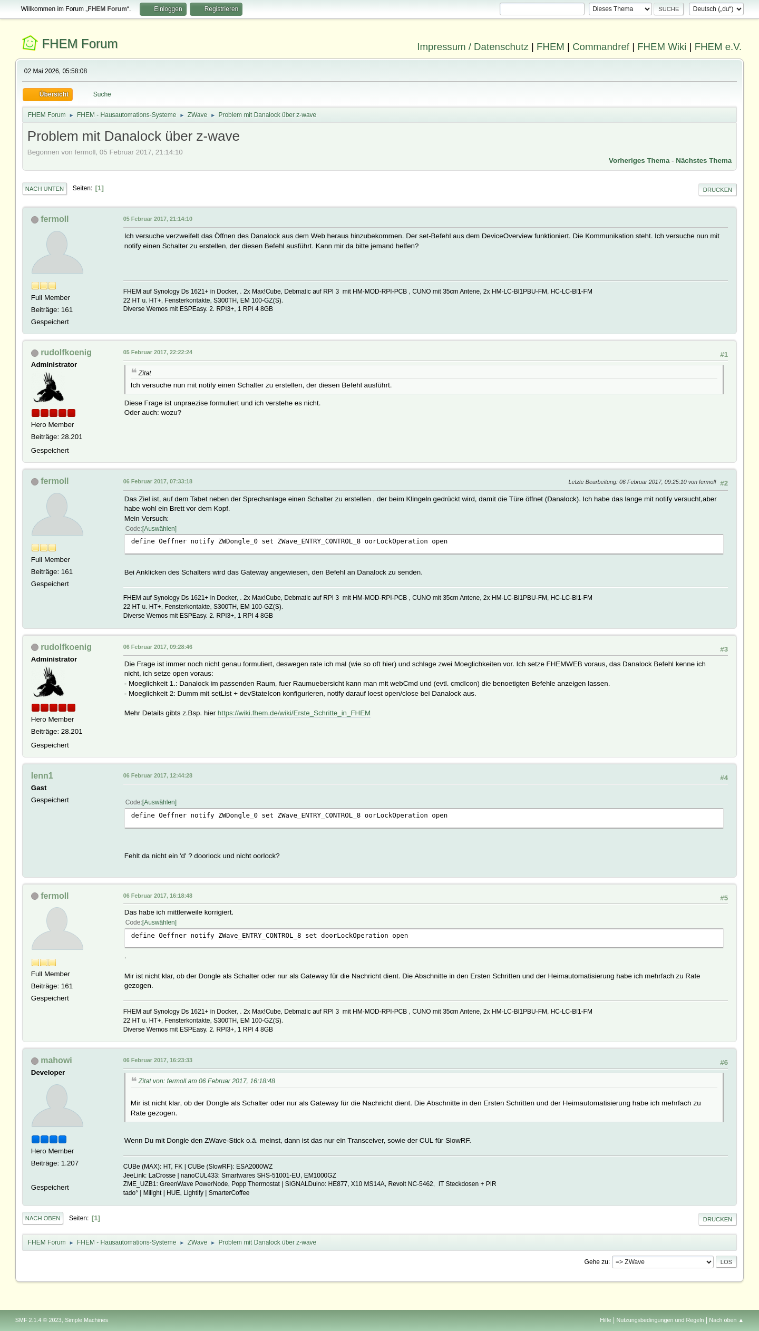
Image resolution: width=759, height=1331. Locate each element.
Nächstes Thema (704, 160)
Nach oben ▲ (726, 1320)
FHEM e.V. (718, 46)
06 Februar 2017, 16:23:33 (157, 1060)
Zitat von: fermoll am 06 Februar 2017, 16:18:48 (207, 1081)
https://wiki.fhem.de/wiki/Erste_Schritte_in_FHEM (294, 713)
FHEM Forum (80, 43)
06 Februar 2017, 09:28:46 (157, 647)
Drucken (717, 190)
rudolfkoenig (66, 352)
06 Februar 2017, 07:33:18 (157, 481)
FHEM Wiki (661, 46)
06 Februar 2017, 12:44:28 (157, 775)
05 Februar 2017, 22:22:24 (157, 352)
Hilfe (605, 1320)
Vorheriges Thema (639, 160)
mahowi (56, 1060)
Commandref (600, 46)
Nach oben (43, 1218)
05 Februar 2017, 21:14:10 (157, 219)
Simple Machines (86, 1320)
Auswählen (159, 528)
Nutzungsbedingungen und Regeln (660, 1320)
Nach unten (44, 189)
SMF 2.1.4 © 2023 (38, 1320)
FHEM (551, 46)
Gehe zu (596, 1261)
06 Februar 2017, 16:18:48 (157, 895)
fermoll (55, 219)
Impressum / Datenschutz (473, 46)
